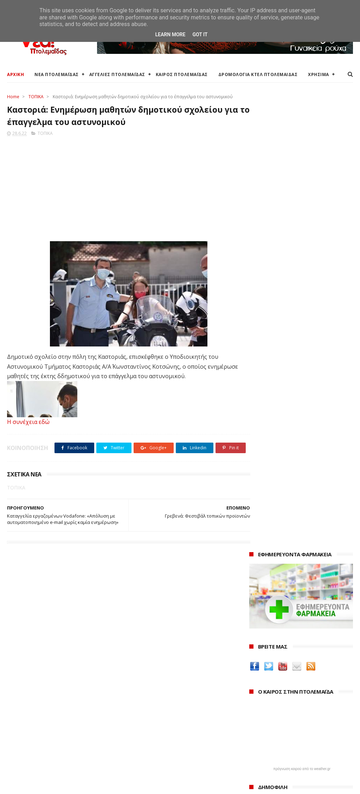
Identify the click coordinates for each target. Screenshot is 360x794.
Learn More (170, 34)
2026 (256, 697)
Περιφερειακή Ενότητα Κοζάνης (161, 714)
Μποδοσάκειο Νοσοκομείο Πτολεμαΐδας (172, 745)
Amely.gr (260, 577)
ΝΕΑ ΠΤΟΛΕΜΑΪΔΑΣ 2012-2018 (41, 785)
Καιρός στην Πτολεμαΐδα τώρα (42, 706)
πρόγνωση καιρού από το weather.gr (301, 313)
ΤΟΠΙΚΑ (36, 97)
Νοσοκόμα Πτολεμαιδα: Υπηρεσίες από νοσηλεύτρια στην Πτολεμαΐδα (300, 636)
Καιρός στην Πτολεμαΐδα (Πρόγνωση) (50, 697)
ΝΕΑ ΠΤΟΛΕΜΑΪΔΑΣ (56, 74)
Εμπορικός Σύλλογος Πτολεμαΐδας (164, 754)
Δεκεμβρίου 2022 (276, 744)
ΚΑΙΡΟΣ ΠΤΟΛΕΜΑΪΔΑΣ (182, 74)
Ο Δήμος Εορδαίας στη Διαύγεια (161, 706)
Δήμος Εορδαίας (143, 697)
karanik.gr (262, 593)
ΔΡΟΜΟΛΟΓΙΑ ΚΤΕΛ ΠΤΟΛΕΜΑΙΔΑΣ (258, 74)
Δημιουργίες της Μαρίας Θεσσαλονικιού (281, 613)
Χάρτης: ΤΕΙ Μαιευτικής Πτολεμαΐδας (48, 756)
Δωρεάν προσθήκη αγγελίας (39, 722)
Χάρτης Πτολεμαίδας (30, 748)
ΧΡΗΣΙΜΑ (318, 74)
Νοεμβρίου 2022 (276, 754)
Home (13, 97)
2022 (256, 736)
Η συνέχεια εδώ (28, 423)
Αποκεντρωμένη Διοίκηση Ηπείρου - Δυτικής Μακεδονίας (176, 734)
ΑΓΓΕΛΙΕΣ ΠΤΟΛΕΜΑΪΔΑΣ (117, 74)
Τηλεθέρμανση (142, 762)
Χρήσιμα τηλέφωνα (29, 764)
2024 (256, 717)
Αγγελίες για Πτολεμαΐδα (35, 714)
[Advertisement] (122, 187)
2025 (256, 707)
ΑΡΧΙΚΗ (15, 74)
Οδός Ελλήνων (268, 602)
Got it (199, 34)
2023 (256, 726)
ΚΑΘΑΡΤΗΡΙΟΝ (267, 624)
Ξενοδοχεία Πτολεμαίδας (36, 739)
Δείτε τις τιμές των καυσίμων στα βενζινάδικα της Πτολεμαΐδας (294, 539)
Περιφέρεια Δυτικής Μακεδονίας (162, 722)
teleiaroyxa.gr (267, 585)
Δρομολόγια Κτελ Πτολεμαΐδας (42, 731)
